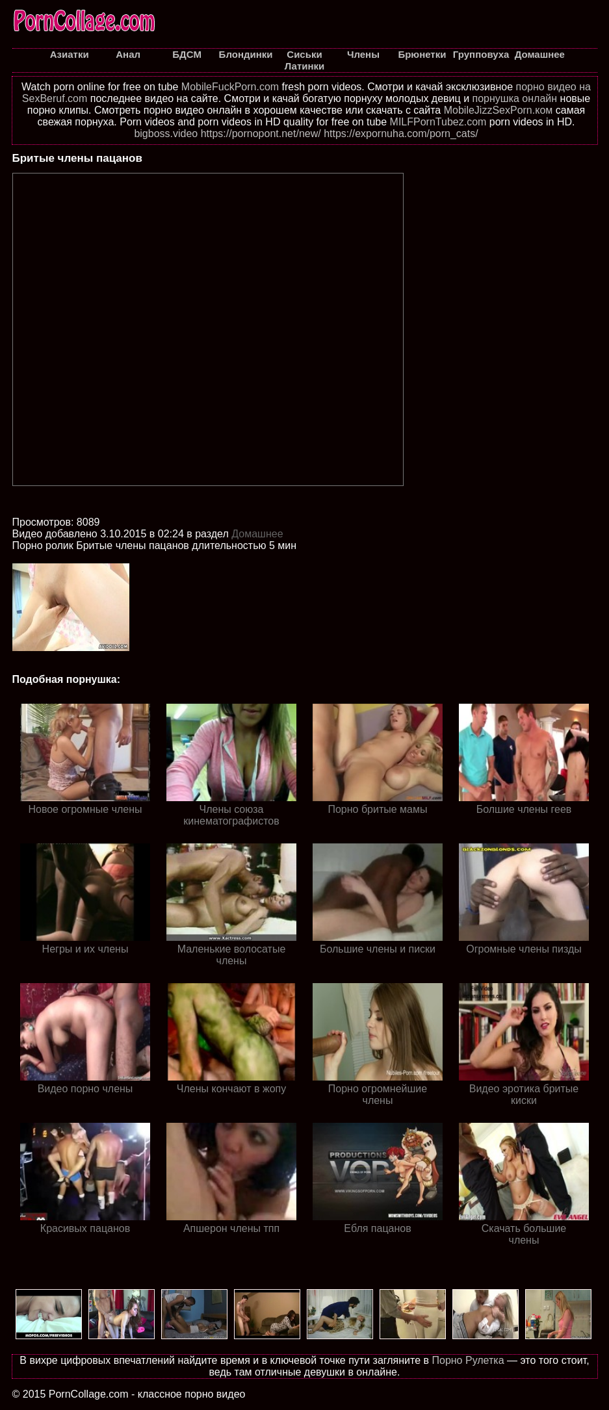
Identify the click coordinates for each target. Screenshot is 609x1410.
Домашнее (257, 533)
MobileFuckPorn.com (230, 86)
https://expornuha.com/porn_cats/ (401, 133)
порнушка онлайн (515, 98)
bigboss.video (166, 133)
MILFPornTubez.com (438, 121)
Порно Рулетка (468, 1360)
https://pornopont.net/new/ (261, 133)
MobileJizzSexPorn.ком (498, 110)
